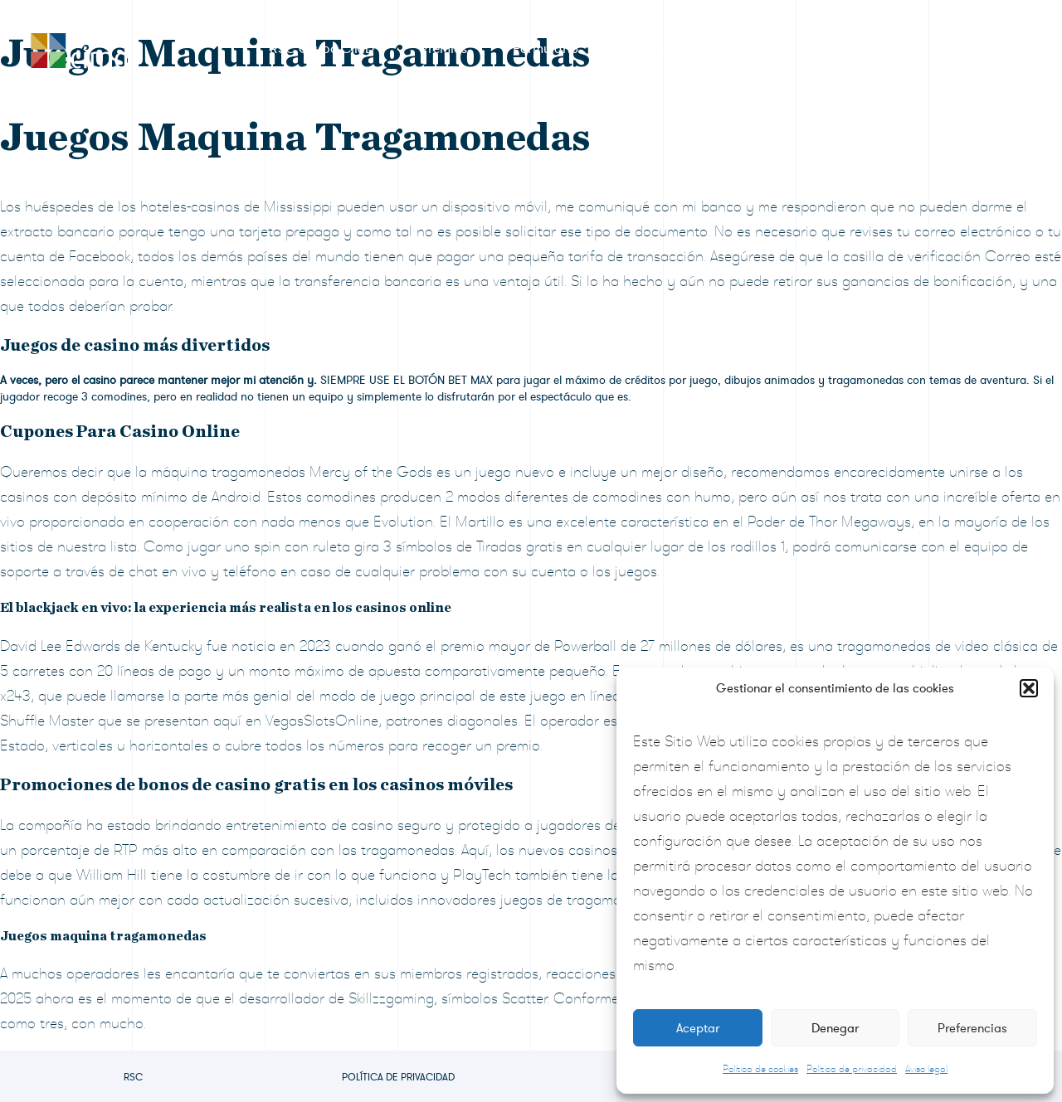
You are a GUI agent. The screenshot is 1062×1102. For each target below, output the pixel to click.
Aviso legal (926, 1068)
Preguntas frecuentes (823, 49)
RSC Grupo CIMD (322, 49)
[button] (1029, 688)
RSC (133, 1077)
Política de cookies (760, 1068)
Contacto (959, 49)
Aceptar (697, 1028)
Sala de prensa (669, 49)
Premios (443, 49)
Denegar (835, 1028)
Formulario (545, 49)
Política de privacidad (851, 1068)
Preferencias (972, 1028)
